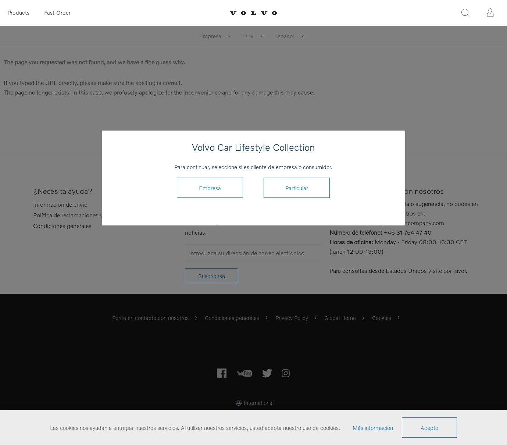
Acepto (429, 427)
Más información (373, 427)
